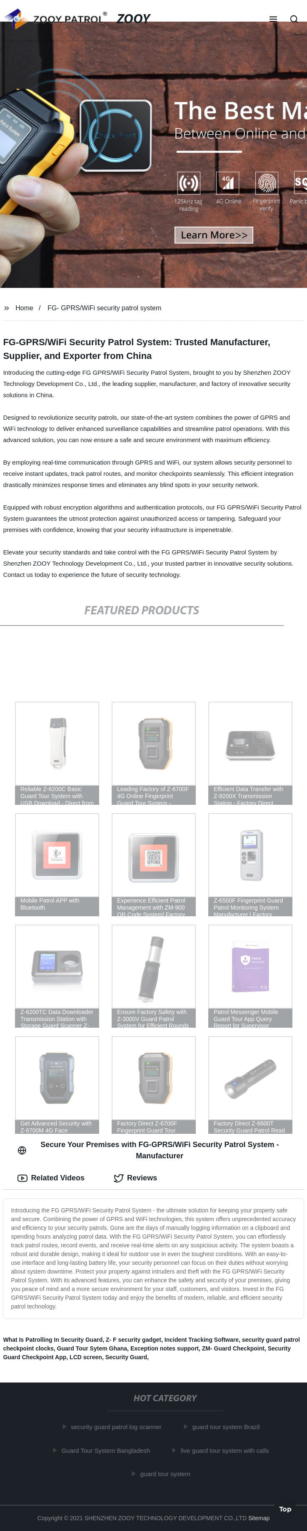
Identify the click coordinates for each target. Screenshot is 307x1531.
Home (24, 308)
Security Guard (126, 1357)
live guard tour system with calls (227, 1450)
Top (285, 1508)
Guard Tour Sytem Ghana (92, 1348)
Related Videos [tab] (51, 1178)
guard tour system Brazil (228, 1426)
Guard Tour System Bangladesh (108, 1450)
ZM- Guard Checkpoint (233, 1348)
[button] (273, 20)
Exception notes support (164, 1348)
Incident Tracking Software (202, 1339)
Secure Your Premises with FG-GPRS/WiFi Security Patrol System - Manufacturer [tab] (148, 1150)
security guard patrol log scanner (118, 1426)
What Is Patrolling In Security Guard (52, 1339)
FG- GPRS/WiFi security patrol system (104, 308)
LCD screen (86, 1357)
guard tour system (167, 1473)
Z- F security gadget (133, 1339)
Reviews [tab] (135, 1178)
